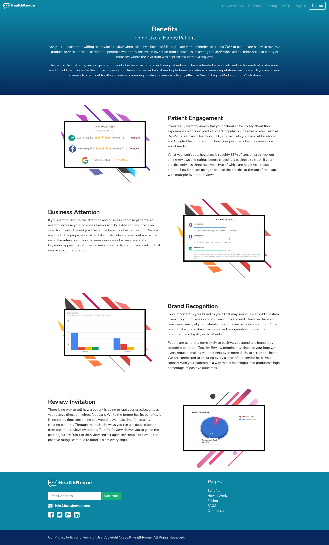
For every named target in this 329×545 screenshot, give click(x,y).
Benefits (254, 6)
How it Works (218, 495)
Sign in (301, 6)
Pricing (271, 6)
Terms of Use (92, 537)
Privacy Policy (65, 537)
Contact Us (216, 510)
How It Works (232, 6)
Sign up (317, 5)
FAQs (286, 6)
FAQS (212, 505)
